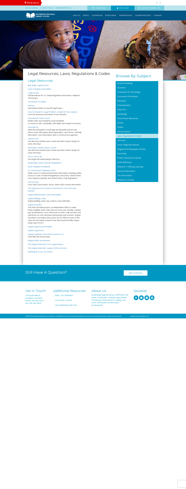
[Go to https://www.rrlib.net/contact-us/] (136, 297)
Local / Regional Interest (128, 144)
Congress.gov (33, 93)
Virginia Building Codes (37, 198)
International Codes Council (39, 118)
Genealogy (122, 114)
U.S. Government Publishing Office (42, 170)
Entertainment (123, 105)
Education (121, 100)
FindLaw (31, 105)
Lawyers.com (33, 138)
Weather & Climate (125, 180)
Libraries (121, 140)
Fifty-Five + (122, 109)
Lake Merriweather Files (63, 8)
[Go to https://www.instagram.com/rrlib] (146, 297)
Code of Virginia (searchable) (39, 89)
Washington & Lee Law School (40, 251)
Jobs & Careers (123, 131)
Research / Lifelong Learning (130, 166)
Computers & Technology (128, 92)
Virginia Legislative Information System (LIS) (46, 234)
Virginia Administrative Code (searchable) (44, 194)
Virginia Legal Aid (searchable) (40, 226)
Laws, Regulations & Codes (129, 136)
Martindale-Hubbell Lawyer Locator (42, 147)
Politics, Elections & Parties (129, 158)
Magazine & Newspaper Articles (131, 149)
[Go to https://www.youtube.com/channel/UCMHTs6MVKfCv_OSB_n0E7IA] (152, 297)
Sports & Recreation (126, 171)
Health (120, 127)
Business (121, 87)
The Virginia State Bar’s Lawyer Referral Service (47, 248)
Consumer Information (127, 96)
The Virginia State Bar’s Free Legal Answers (45, 244)
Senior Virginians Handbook (39, 166)
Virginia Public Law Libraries (39, 240)
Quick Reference (124, 162)
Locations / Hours (46, 8)
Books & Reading (125, 83)
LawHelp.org (33, 127)
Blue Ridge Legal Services (38, 85)
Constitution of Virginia (37, 101)
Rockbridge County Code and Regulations (44, 163)
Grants (120, 122)
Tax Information (124, 175)
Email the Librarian (31, 8)
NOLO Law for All (35, 156)
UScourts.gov (33, 182)
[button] (156, 2)
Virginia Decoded (35, 204)
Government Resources (127, 118)
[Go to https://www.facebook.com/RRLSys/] (141, 297)
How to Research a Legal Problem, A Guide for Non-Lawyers (52, 112)
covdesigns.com (143, 316)
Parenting (121, 153)
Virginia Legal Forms (36, 230)
